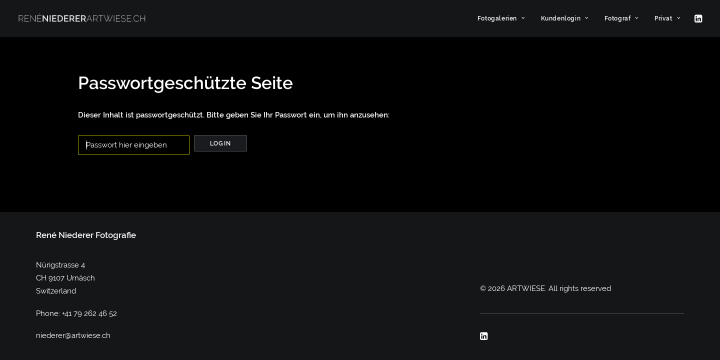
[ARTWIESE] (82, 19)
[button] (697, 18)
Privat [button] (667, 18)
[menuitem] (501, 18)
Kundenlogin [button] (564, 18)
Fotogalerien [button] (501, 18)
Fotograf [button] (621, 18)
